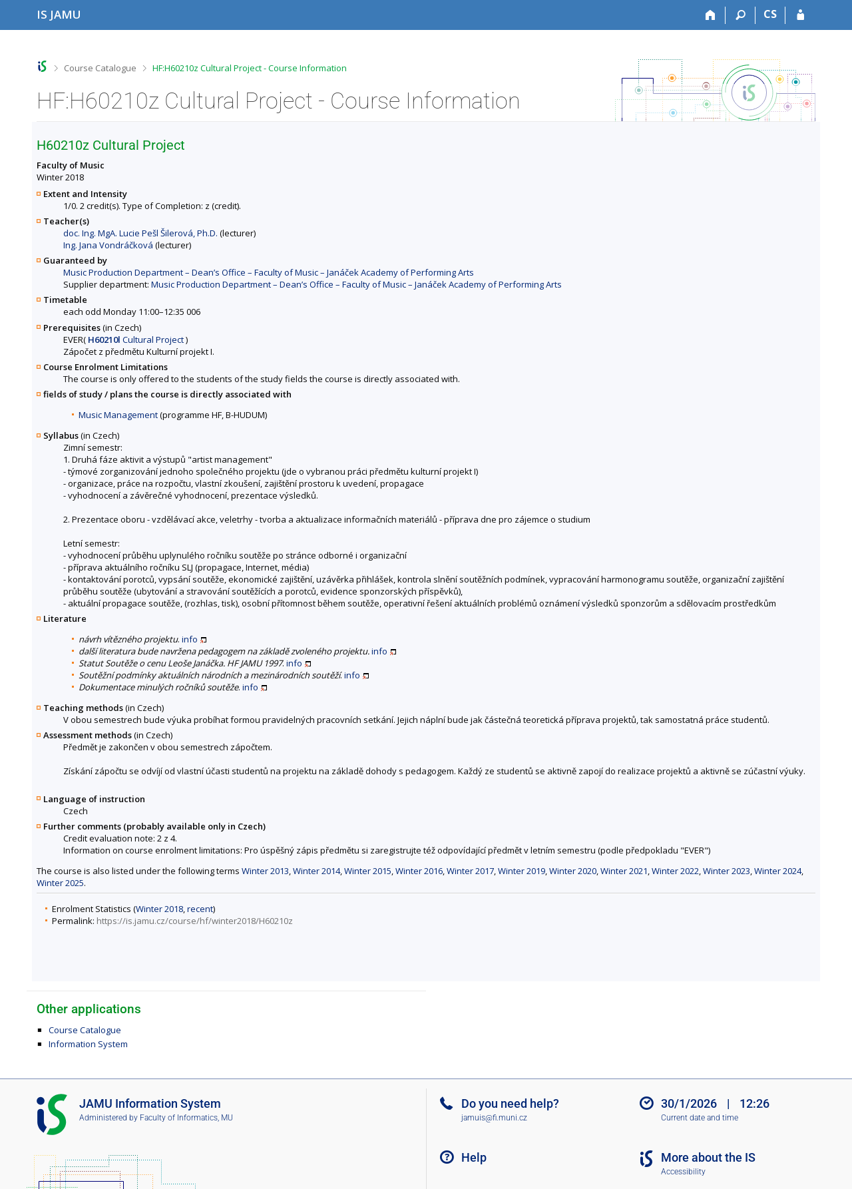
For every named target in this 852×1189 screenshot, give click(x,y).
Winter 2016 (419, 871)
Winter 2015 (367, 871)
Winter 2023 (726, 871)
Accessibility (683, 1171)
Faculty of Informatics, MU (186, 1117)
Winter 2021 (624, 871)
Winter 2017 (470, 871)
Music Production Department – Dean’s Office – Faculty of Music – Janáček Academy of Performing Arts (268, 272)
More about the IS (708, 1157)
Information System (88, 1044)
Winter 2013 (265, 871)
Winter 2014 (316, 871)
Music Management (118, 415)
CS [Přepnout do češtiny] (770, 14)
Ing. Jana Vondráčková (108, 245)
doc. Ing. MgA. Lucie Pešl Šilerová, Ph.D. (140, 233)
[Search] (740, 15)
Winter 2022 (675, 871)
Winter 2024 (777, 871)
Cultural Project (136, 340)
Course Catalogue (100, 68)
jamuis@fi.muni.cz (494, 1117)
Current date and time (699, 1117)
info (190, 639)
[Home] (711, 15)
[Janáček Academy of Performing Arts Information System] (59, 14)
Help (474, 1157)
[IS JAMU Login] (800, 15)
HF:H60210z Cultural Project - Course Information (249, 68)
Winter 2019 (521, 871)
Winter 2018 (159, 909)
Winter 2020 (572, 871)
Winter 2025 (60, 883)
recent (200, 909)
